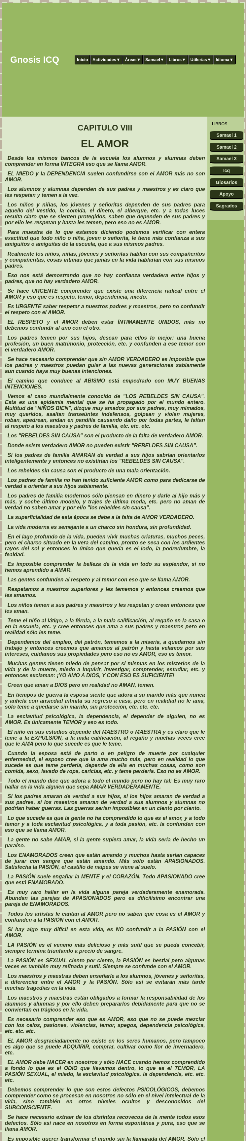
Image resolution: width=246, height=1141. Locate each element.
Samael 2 (227, 147)
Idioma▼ (224, 59)
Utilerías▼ (200, 59)
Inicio (82, 59)
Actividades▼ (106, 59)
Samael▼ (154, 59)
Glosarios (226, 182)
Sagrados (226, 205)
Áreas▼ (133, 59)
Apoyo (226, 194)
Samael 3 (227, 158)
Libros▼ (177, 59)
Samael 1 (227, 135)
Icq (226, 170)
